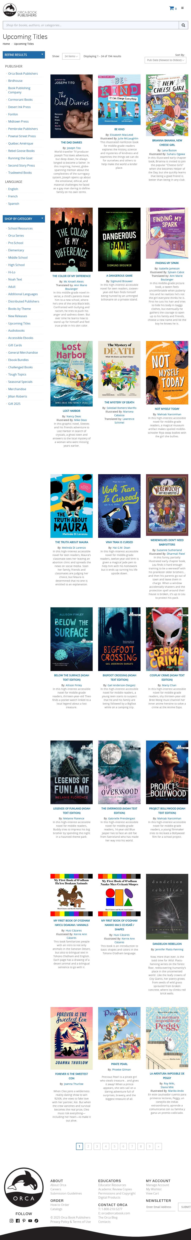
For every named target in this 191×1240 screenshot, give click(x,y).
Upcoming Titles (24, 43)
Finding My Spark (167, 263)
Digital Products (109, 1197)
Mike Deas (80, 420)
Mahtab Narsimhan (169, 414)
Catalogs (56, 1209)
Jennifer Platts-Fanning (169, 949)
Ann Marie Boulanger (76, 287)
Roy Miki (169, 1083)
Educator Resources (112, 1185)
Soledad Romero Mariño (121, 408)
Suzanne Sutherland (169, 550)
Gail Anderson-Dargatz (121, 685)
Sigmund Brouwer (122, 281)
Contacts (104, 1222)
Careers (55, 1189)
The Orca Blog (108, 1217)
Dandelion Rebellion (167, 944)
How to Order (59, 1205)
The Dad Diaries (71, 142)
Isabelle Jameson (169, 268)
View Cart (152, 1193)
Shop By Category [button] (18, 219)
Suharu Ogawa (176, 154)
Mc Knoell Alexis (74, 281)
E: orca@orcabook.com (114, 1213)
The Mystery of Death (119, 402)
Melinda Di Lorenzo (74, 547)
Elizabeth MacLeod (121, 134)
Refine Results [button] (16, 55)
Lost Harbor (71, 411)
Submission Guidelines (66, 1193)
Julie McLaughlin (128, 138)
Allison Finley (74, 685)
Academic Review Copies (115, 1189)
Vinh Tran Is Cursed (119, 542)
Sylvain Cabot (176, 272)
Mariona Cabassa (123, 413)
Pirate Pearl (119, 1064)
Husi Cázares (74, 930)
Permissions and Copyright (117, 1193)
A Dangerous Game (119, 275)
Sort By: (180, 55)
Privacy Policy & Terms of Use (70, 1222)
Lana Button (169, 150)
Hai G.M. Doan (121, 547)
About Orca (58, 1185)
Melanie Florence (73, 818)
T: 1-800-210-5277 (110, 1209)
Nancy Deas (74, 416)
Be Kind (119, 129)
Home (6, 43)
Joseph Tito (74, 148)
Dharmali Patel (176, 553)
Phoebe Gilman (121, 1069)
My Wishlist (154, 1189)
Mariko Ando (176, 1091)
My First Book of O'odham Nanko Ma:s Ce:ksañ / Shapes (119, 925)
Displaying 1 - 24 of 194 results (102, 56)
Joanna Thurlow (73, 1084)
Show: (56, 56)
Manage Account (157, 1185)
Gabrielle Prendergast (121, 818)
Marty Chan (169, 685)
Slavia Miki (167, 1087)
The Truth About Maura (71, 542)
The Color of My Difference (71, 276)
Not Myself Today (167, 409)
